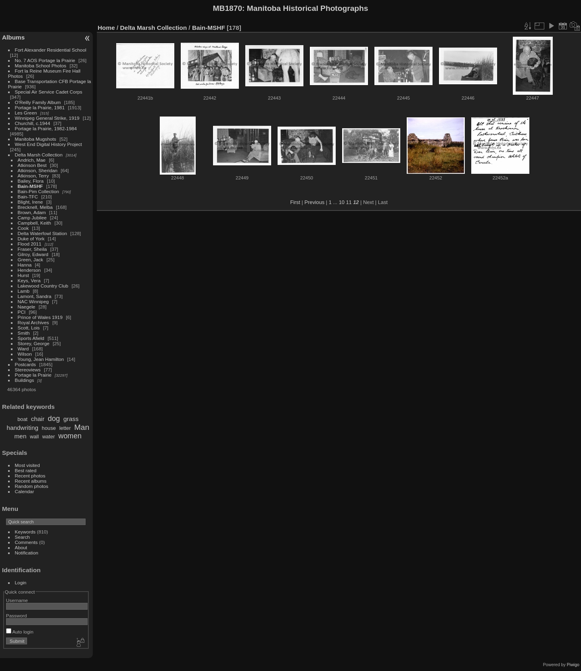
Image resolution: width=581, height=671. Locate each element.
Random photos (31, 486)
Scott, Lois (29, 327)
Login (21, 582)
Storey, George (34, 343)
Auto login (19, 631)
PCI (22, 312)
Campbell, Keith (34, 222)
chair (37, 418)
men (21, 436)
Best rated (26, 470)
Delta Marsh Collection (39, 154)
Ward (23, 348)
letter (65, 428)
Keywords (25, 531)
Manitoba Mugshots (35, 139)
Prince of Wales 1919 (40, 317)
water (48, 436)
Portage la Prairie (33, 374)
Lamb (23, 291)
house (49, 428)
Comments (26, 542)
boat (22, 419)
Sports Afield (31, 338)
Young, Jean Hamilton (41, 359)
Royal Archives (33, 322)
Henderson (29, 270)
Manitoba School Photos (41, 65)
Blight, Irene (30, 201)
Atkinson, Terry (33, 175)
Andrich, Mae (32, 160)
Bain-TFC (28, 196)
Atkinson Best (32, 165)
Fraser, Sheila (32, 249)
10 (342, 202)
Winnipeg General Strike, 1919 (47, 118)
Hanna (25, 264)
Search (22, 537)
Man (81, 427)
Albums (13, 37)
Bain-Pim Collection (38, 191)
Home (106, 27)
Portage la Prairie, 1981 (40, 107)
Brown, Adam (32, 212)
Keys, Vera (29, 280)
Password (16, 615)
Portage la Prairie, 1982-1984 (46, 128)
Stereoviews (28, 369)
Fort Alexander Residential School (50, 49)
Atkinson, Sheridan (38, 170)
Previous (314, 202)
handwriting (22, 427)
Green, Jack (30, 259)
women (70, 436)
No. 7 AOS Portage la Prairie (45, 60)
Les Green (26, 112)
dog (54, 419)
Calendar (24, 491)
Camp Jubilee (32, 217)
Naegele (27, 306)
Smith (24, 333)
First (295, 202)
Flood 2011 (30, 243)
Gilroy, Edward (33, 254)
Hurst (23, 275)
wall (34, 436)
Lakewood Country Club (43, 285)
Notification (26, 552)
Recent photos (30, 475)
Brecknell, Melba (35, 207)
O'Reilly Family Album (38, 102)
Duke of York (31, 238)
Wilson (25, 353)
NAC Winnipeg (33, 301)
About (21, 547)
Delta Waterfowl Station (42, 233)
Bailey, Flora (31, 180)
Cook (23, 228)
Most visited (27, 465)
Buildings (24, 380)
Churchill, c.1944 (32, 123)
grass (71, 418)
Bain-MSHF (30, 186)
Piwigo (573, 664)
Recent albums (30, 480)
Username (17, 600)
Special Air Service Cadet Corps (48, 91)
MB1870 (227, 8)
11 (348, 202)
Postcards (25, 364)
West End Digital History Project (48, 144)
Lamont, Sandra (35, 296)
